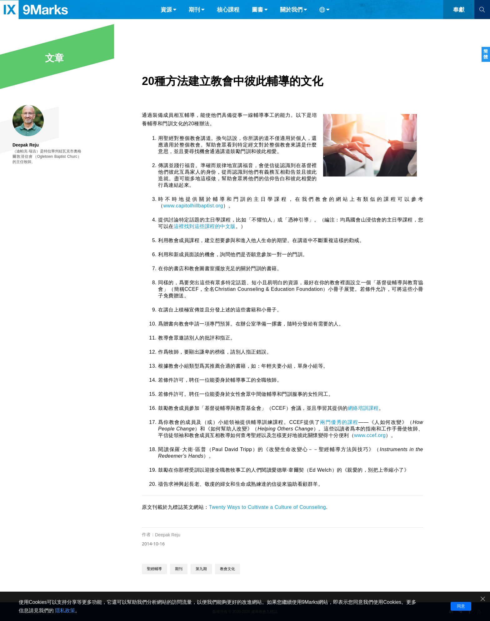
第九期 (201, 569)
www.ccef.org (370, 435)
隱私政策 (65, 610)
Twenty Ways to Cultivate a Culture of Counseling (267, 507)
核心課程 (228, 18)
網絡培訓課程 (363, 408)
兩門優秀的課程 (339, 422)
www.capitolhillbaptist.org (193, 205)
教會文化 (227, 569)
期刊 (178, 569)
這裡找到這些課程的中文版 (205, 226)
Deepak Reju (167, 534)
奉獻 (458, 18)
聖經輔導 (154, 569)
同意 (461, 606)
